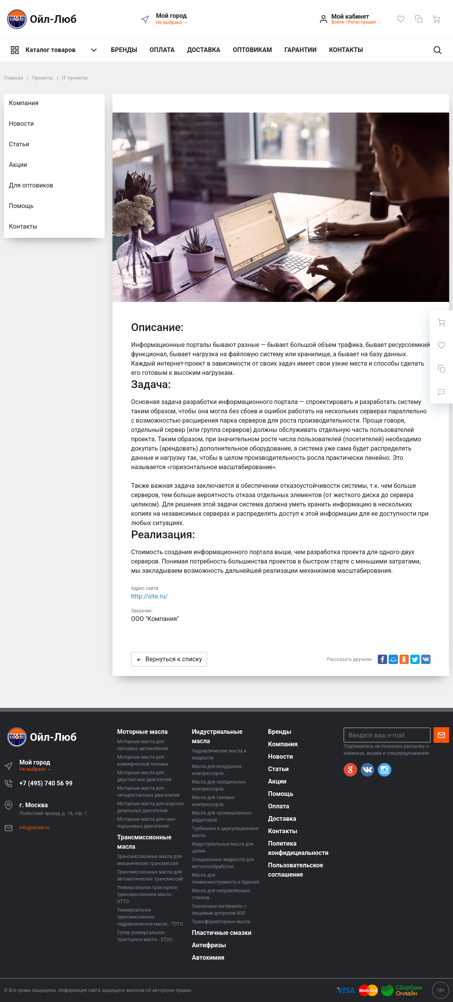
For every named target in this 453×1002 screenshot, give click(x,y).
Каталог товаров (54, 50)
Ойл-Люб (40, 19)
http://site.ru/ (149, 596)
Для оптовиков (31, 185)
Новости (21, 123)
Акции (18, 164)
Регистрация (362, 22)
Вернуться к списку (169, 659)
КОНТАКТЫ (346, 50)
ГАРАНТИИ (301, 50)
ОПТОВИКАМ (252, 50)
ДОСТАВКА (203, 50)
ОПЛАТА (162, 50)
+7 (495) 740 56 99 (46, 783)
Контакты (23, 226)
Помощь (21, 206)
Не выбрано (172, 22)
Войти (337, 22)
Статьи (19, 144)
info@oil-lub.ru (34, 827)
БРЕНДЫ (124, 50)
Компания (23, 103)
